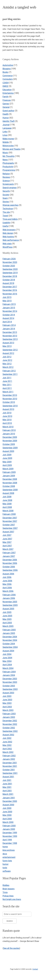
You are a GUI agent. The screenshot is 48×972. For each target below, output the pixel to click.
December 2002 (10, 720)
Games (6, 103)
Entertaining (8, 93)
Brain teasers (8, 889)
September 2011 (10, 374)
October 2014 (9, 315)
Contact (35, 969)
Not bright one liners (12, 899)
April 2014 (7, 322)
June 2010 (7, 416)
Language (7, 128)
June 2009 (7, 458)
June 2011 (7, 381)
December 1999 (10, 832)
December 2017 (10, 287)
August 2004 (8, 651)
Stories (6, 201)
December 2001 (10, 763)
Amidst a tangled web (19, 7)
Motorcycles (8, 145)
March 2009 (8, 469)
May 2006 (7, 584)
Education (7, 89)
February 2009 (9, 472)
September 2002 (10, 731)
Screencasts (8, 184)
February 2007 (9, 552)
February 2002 (9, 755)
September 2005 (10, 605)
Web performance (11, 240)
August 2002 (8, 734)
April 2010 (7, 423)
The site (6, 212)
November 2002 (10, 724)
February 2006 (9, 595)
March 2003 (8, 710)
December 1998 (10, 843)
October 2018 (9, 280)
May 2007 (7, 542)
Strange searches (10, 205)
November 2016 (10, 294)
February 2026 (9, 259)
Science (6, 180)
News (5, 159)
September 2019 (10, 272)
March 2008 (8, 510)
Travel (5, 215)
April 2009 (7, 465)
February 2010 (9, 430)
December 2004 (10, 637)
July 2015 (7, 297)
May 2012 (7, 363)
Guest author (8, 110)
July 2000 (7, 808)
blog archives (9, 850)
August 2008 (8, 493)
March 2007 (8, 549)
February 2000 (9, 825)
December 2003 (10, 678)
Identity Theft (9, 121)
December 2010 (10, 395)
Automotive (8, 65)
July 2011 (7, 378)
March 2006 (8, 591)
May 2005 (7, 619)
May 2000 (7, 815)
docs (5, 854)
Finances (7, 100)
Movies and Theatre (11, 149)
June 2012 (7, 360)
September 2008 (10, 490)
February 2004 (9, 672)
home (5, 846)
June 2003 (7, 699)
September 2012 (10, 350)
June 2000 (7, 811)
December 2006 (10, 560)
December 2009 (10, 437)
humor (5, 864)
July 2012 (7, 357)
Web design (8, 233)
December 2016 (10, 290)
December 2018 (10, 276)
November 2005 (10, 602)
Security (6, 191)
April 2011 (7, 388)
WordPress (8, 247)
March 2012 (8, 367)
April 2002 (7, 749)
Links (5, 131)
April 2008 (7, 507)
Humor (6, 117)
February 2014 (9, 325)
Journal (6, 124)
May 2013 (7, 346)
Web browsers (9, 229)
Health (6, 114)
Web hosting (8, 236)
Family (6, 96)
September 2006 (10, 570)
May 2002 (7, 745)
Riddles (6, 885)
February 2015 (9, 304)
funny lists (7, 860)
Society (6, 194)
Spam (5, 198)
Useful (5, 226)
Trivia (5, 892)
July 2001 (7, 780)
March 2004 (8, 668)
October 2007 (9, 525)
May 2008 (7, 504)
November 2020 (10, 262)
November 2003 (10, 682)
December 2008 (10, 479)
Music (5, 152)
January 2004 (9, 675)
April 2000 (7, 819)
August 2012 (8, 353)
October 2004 (9, 643)
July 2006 (7, 577)
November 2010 (10, 399)
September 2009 (10, 448)
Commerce (8, 75)
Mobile (6, 142)
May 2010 (7, 419)
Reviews (6, 177)
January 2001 (9, 798)
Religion (6, 173)
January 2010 (9, 434)
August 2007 (8, 531)
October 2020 (9, 266)
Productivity (8, 166)
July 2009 (7, 454)
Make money (8, 138)
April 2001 (7, 790)
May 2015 (7, 301)
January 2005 (9, 633)
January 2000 (9, 829)
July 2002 (7, 738)
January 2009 (9, 475)
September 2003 (10, 689)
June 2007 (7, 539)
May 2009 (7, 462)
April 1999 (7, 840)
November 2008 (10, 483)
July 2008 (7, 496)
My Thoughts (8, 156)
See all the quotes (11, 948)
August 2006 (8, 574)
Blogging (7, 68)
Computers (8, 79)
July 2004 (7, 654)
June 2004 (7, 657)
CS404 (6, 82)
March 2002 (8, 752)
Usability (6, 222)
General (6, 107)
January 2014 (9, 328)
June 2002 (7, 742)
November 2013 (10, 336)
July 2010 (7, 413)
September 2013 (10, 339)
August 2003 (8, 693)
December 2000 (10, 801)
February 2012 (9, 371)
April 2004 (7, 664)
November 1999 (10, 836)
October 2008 (9, 486)
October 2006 (9, 566)
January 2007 (9, 556)
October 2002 (9, 728)
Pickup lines (8, 896)
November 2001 (10, 766)
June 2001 (7, 784)
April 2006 (7, 587)
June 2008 (7, 500)
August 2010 (8, 409)
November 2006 (10, 563)
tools (5, 867)
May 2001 (7, 787)
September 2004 (10, 647)
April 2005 (7, 622)
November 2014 (10, 311)
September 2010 (10, 406)
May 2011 (7, 384)
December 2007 (10, 518)
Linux (5, 135)
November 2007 (10, 521)
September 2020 (10, 269)
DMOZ (5, 86)
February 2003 (9, 713)
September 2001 (10, 773)
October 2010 (9, 402)
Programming (9, 170)
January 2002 (9, 759)
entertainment (9, 857)
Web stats (7, 243)
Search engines (10, 187)
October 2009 (9, 444)
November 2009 (10, 440)
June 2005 (7, 616)
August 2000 (8, 804)
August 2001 (8, 776)
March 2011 (8, 392)
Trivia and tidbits (10, 219)
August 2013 (8, 343)
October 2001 (9, 769)
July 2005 (7, 612)
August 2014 (8, 318)
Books (5, 72)
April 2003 (7, 707)
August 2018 (8, 283)
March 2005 (8, 626)
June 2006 (7, 581)
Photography (8, 163)
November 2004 (10, 640)
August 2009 (8, 451)
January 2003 (9, 717)
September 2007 (10, 528)
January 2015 (9, 307)
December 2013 (10, 332)
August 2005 (8, 608)
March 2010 (8, 427)
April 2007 (7, 546)
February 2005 (9, 630)
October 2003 (9, 686)
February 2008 (9, 514)
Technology (8, 208)
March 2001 (8, 794)
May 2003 (7, 703)
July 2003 (7, 696)
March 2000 (8, 822)
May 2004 (7, 661)
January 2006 (9, 598)
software (7, 871)
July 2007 (7, 535)
